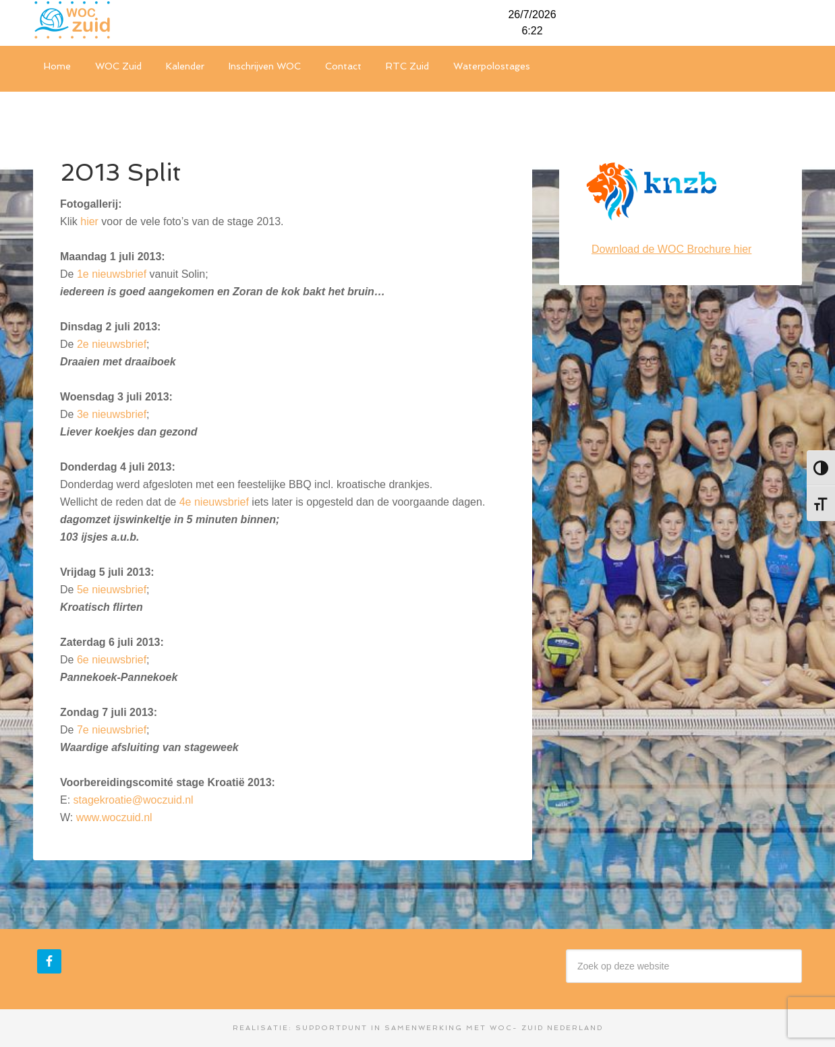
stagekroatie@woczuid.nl (134, 800)
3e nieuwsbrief (111, 414)
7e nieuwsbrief (111, 730)
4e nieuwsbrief (214, 502)
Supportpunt (331, 1027)
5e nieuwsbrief (111, 589)
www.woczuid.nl (114, 817)
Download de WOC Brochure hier (671, 249)
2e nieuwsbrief (111, 344)
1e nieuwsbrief (111, 274)
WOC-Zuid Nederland (134, 20)
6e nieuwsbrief (111, 659)
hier (89, 221)
